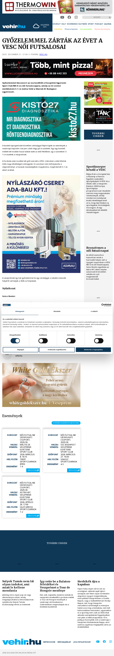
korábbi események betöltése (66, 423)
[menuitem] (57, 24)
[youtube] (62, 17)
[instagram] (76, 17)
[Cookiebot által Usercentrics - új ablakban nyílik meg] (97, 305)
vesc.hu (43, 54)
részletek (32, 470)
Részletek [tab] (57, 311)
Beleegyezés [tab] (19, 311)
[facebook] (69, 17)
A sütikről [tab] (94, 311)
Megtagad (20, 349)
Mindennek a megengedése (93, 349)
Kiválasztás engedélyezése (57, 349)
